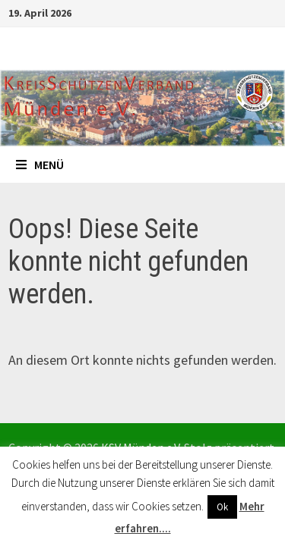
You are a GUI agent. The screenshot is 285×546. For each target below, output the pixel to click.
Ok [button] (222, 506)
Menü (40, 164)
